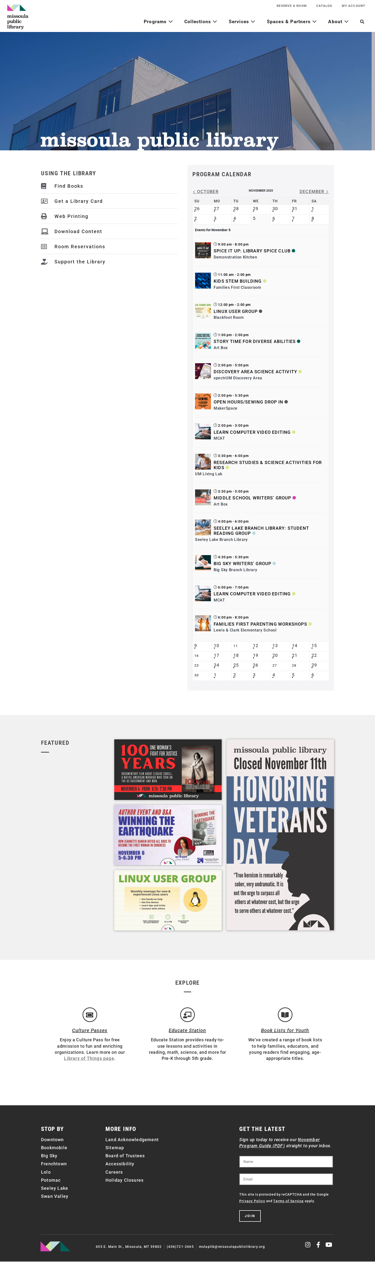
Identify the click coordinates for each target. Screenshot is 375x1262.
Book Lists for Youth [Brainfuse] (285, 1031)
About (338, 21)
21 (294, 655)
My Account (353, 6)
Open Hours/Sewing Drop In (248, 401)
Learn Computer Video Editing (252, 432)
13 (275, 645)
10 (216, 645)
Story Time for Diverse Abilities (255, 341)
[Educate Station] (187, 1015)
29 (255, 208)
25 (236, 665)
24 (216, 665)
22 (314, 655)
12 (255, 645)
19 (255, 655)
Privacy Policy (252, 1202)
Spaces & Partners (292, 21)
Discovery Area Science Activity (255, 371)
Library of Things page (89, 1058)
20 (275, 655)
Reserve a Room (291, 6)
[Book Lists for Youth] (285, 1015)
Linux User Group (236, 311)
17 (216, 655)
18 (236, 655)
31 (294, 208)
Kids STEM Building (238, 281)
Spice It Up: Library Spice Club (252, 250)
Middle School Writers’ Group (252, 497)
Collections (201, 21)
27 (216, 208)
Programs (158, 21)
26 (197, 208)
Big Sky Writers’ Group (242, 563)
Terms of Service (288, 1202)
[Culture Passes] (89, 1015)
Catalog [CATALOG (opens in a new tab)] (324, 6)
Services (242, 21)
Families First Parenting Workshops (260, 624)
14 (294, 645)
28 (236, 208)
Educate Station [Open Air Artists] (187, 1031)
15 (314, 645)
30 (275, 208)
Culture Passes (89, 1031)
